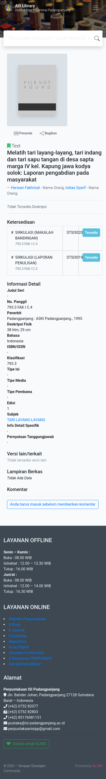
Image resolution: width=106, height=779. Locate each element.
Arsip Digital (19, 647)
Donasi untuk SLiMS (26, 743)
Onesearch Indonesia (26, 652)
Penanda (23, 133)
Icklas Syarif (76, 187)
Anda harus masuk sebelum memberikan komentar (52, 504)
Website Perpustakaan (27, 619)
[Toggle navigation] (95, 7)
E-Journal (16, 630)
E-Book (14, 624)
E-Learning (17, 636)
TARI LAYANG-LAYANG (26, 420)
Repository (18, 641)
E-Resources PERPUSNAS (30, 658)
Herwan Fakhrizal (25, 187)
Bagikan (48, 133)
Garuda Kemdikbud (25, 664)
